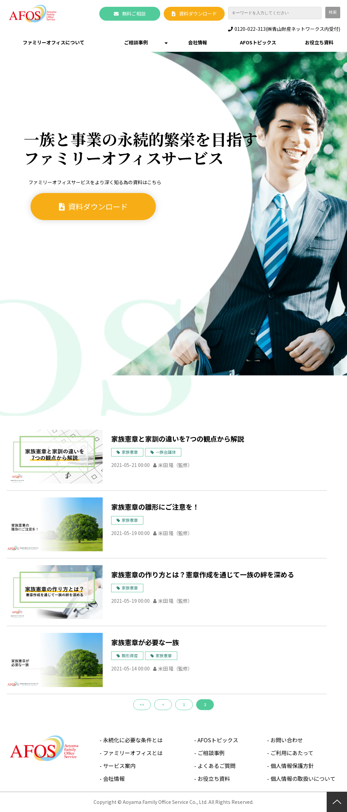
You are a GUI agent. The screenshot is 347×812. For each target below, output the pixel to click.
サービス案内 (119, 766)
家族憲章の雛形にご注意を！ (155, 507)
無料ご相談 (134, 13)
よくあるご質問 (217, 766)
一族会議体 (166, 452)
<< (142, 704)
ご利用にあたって (291, 753)
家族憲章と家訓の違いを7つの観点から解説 (177, 439)
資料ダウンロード (198, 13)
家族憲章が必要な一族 (145, 642)
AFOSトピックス (258, 42)
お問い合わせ (286, 740)
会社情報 (197, 42)
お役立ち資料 (319, 42)
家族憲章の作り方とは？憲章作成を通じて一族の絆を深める (202, 574)
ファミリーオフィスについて (53, 42)
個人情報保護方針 (292, 766)
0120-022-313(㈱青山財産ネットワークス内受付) (287, 29)
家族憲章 (130, 452)
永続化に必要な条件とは (133, 740)
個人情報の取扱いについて (302, 778)
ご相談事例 (136, 42)
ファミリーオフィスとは (133, 753)
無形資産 (130, 655)
